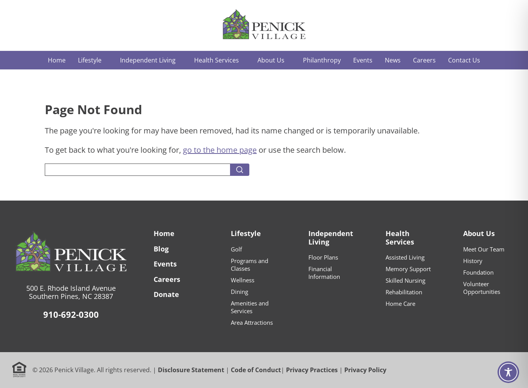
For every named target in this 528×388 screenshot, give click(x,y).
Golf (236, 249)
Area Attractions (252, 322)
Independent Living (330, 237)
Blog (161, 248)
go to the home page (220, 150)
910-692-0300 (71, 314)
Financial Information (324, 272)
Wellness (242, 280)
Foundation (478, 272)
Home (164, 233)
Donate (166, 294)
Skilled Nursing (405, 280)
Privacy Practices (312, 370)
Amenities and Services (250, 307)
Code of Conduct (256, 370)
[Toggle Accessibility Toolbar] (508, 372)
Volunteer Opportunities (481, 287)
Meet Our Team (483, 249)
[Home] (264, 25)
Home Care (400, 303)
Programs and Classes (249, 264)
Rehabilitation (404, 292)
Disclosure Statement (191, 370)
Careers (167, 279)
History (472, 261)
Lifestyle (246, 233)
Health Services (400, 237)
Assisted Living (405, 257)
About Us (479, 233)
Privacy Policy (365, 370)
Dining (239, 291)
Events (165, 263)
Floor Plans (323, 257)
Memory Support (408, 269)
